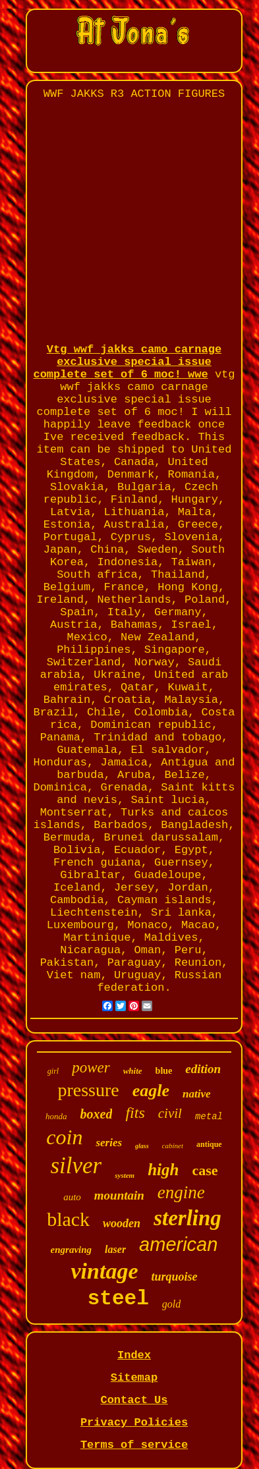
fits (134, 1112)
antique (209, 1144)
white (132, 1071)
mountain (119, 1195)
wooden (121, 1223)
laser (115, 1249)
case (204, 1170)
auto (72, 1197)
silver (75, 1165)
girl (53, 1071)
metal (209, 1116)
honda (56, 1116)
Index (134, 1355)
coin (64, 1137)
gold (171, 1304)
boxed (96, 1114)
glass (142, 1146)
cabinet (172, 1146)
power (91, 1067)
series (109, 1142)
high (163, 1169)
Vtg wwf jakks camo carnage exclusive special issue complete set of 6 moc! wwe (127, 362)
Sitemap (134, 1378)
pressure (88, 1090)
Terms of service (134, 1445)
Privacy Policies (134, 1422)
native (197, 1094)
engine (181, 1192)
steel (118, 1298)
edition (203, 1069)
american (178, 1244)
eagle (150, 1090)
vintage (104, 1271)
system (124, 1175)
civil (170, 1113)
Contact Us (133, 1400)
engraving (71, 1249)
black (68, 1219)
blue (164, 1071)
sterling (187, 1218)
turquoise (174, 1276)
